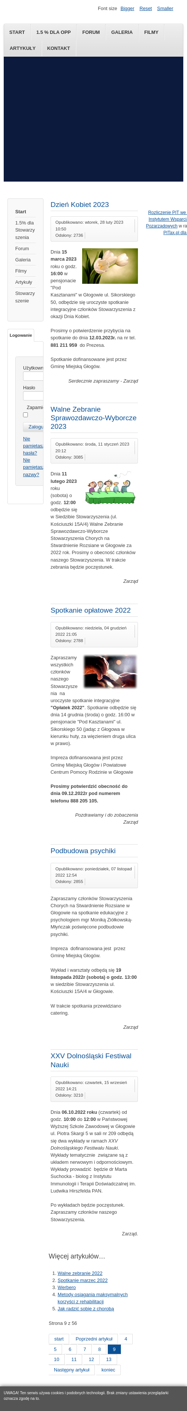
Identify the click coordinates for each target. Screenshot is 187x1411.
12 (91, 1359)
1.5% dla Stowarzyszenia (25, 230)
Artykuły (23, 48)
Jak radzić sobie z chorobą (86, 1308)
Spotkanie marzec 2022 (82, 1280)
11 (74, 1359)
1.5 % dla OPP (53, 32)
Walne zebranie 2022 (80, 1273)
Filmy (151, 32)
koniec (108, 1370)
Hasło (29, 387)
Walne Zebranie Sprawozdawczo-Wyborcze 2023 (93, 417)
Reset (145, 8)
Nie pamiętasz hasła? (34, 446)
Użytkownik (35, 368)
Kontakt (58, 48)
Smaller (165, 8)
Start (17, 32)
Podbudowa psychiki (83, 851)
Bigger (127, 8)
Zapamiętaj (38, 407)
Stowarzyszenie (25, 296)
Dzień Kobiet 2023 (80, 204)
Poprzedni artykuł (94, 1339)
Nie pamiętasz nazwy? (34, 467)
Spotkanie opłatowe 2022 (91, 610)
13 (108, 1359)
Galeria (122, 32)
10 (56, 1359)
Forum (91, 32)
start (59, 1339)
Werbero (67, 1287)
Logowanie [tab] (21, 335)
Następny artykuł (71, 1370)
